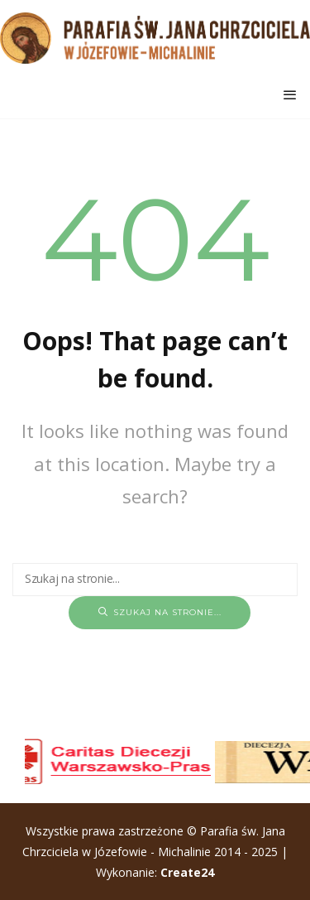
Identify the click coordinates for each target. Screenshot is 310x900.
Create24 (187, 872)
